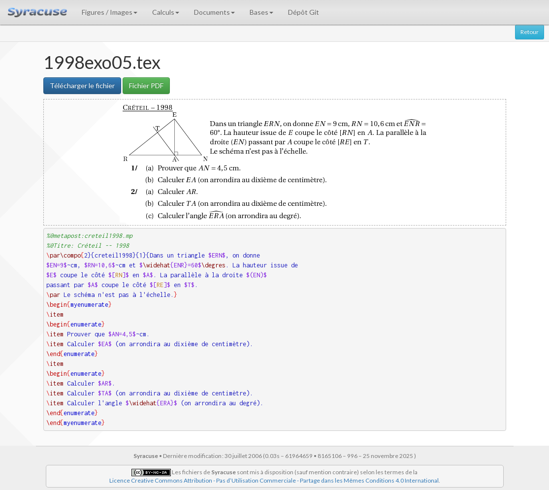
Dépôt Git (303, 12)
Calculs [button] (165, 12)
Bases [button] (261, 12)
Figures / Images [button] (109, 12)
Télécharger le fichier (82, 85)
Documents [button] (214, 12)
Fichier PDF (146, 85)
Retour (529, 31)
